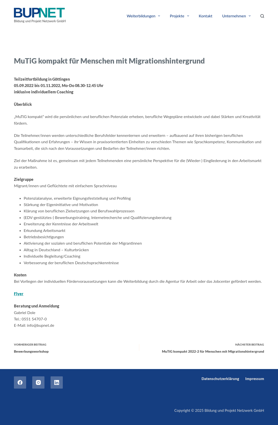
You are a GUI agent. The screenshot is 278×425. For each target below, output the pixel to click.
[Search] (262, 16)
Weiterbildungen (144, 16)
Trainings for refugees (57, 48)
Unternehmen (237, 16)
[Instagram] (38, 382)
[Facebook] (20, 382)
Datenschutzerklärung (220, 378)
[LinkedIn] (57, 382)
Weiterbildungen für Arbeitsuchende (108, 48)
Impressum (254, 378)
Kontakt (206, 15)
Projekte (180, 16)
